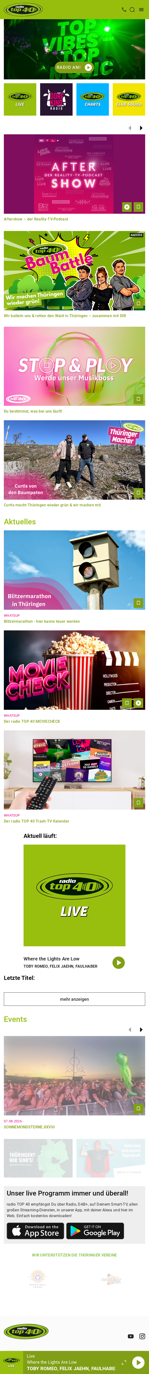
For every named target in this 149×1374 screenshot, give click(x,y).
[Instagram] (142, 1336)
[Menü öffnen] (141, 9)
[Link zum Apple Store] (35, 1232)
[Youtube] (131, 1336)
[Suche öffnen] (132, 9)
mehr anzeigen (74, 999)
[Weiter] (141, 128)
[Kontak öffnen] (124, 9)
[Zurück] (130, 128)
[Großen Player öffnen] (124, 1362)
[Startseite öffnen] (23, 9)
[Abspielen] (138, 1362)
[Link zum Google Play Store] (95, 1232)
